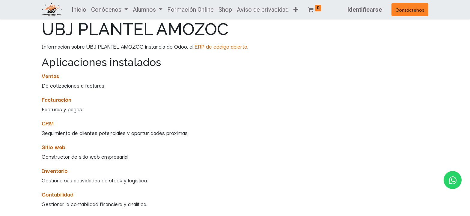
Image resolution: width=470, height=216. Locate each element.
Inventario (55, 170)
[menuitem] (79, 9)
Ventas (50, 75)
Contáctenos (409, 9)
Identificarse (364, 9)
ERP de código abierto (221, 46)
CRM (48, 123)
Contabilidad (57, 194)
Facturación (56, 99)
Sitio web (53, 146)
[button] (296, 9)
